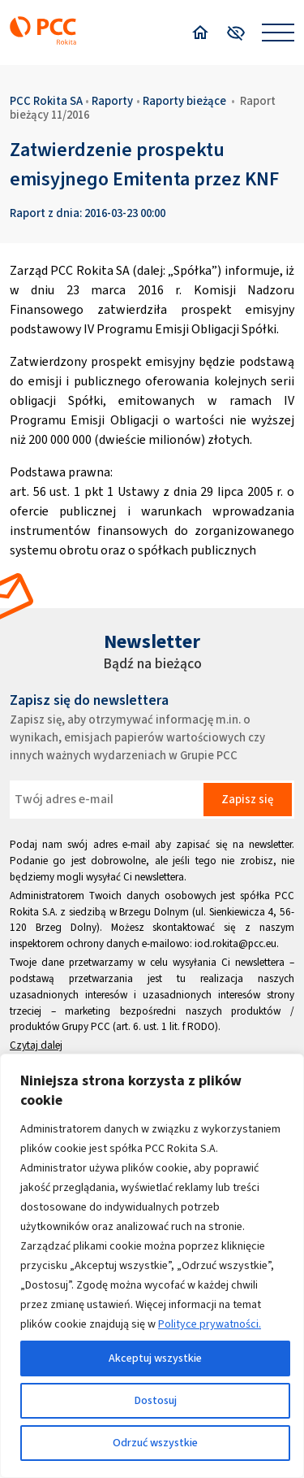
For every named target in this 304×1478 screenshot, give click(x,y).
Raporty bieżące (184, 101)
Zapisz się (247, 799)
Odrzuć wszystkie (155, 1442)
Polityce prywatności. (209, 1324)
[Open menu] (278, 32)
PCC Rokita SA (46, 101)
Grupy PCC (86, 1026)
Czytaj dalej (36, 1045)
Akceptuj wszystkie (155, 1358)
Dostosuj (156, 1400)
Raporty (112, 101)
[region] (152, 1266)
